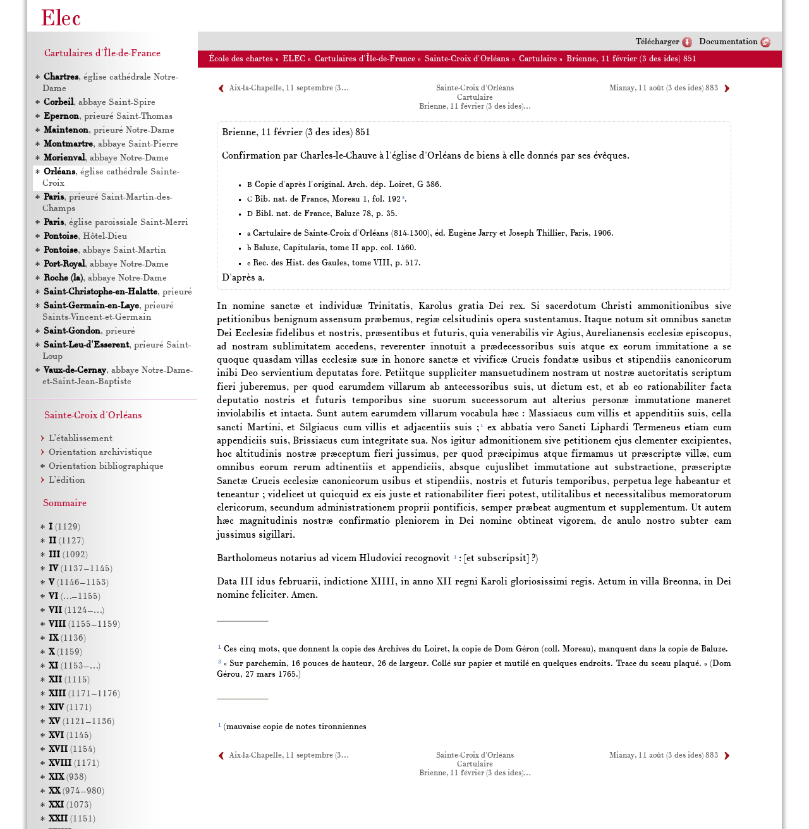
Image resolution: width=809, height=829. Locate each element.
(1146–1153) (79, 583)
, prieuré (117, 292)
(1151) (72, 819)
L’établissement (81, 439)
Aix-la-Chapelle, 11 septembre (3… (288, 88)
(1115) (69, 680)
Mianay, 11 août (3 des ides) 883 (664, 88)
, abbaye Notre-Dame (105, 158)
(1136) (67, 638)
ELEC (294, 59)
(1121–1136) (81, 722)
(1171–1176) (84, 694)
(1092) (68, 555)
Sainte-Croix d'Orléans (467, 59)
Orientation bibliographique (106, 466)
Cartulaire (538, 59)
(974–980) (76, 791)
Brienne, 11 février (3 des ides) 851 (631, 59)
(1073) (70, 805)
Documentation (728, 42)
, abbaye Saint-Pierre (110, 144)
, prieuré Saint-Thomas (107, 116)
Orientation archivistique (100, 452)
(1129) (64, 527)
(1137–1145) (81, 569)
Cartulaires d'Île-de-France (365, 59)
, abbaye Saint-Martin (104, 250)
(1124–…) (76, 610)
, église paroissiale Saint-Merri (115, 222)
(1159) (65, 652)
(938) (68, 777)
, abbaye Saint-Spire (99, 102)
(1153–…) (74, 666)
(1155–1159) (84, 624)
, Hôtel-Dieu (84, 236)
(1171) (70, 708)
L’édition (67, 480)
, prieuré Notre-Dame (108, 130)
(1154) (72, 749)
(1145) (70, 736)
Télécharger (657, 42)
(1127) (66, 541)
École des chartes (241, 59)
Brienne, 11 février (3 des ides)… (474, 107)
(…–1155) (74, 597)
